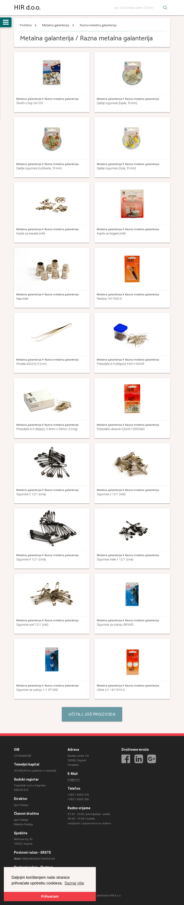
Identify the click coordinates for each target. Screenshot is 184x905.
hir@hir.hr (74, 779)
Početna (26, 25)
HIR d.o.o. (27, 7)
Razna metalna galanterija (98, 25)
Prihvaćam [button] (50, 896)
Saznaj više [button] (74, 883)
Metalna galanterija (56, 25)
